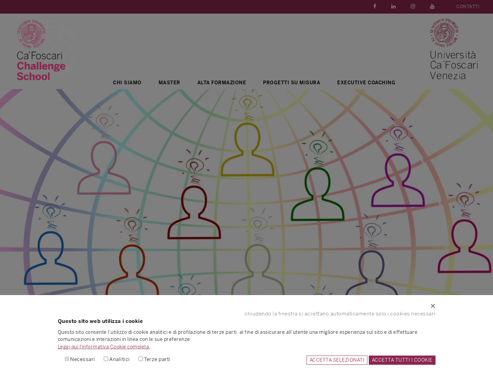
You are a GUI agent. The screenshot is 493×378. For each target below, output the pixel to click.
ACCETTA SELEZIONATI (337, 360)
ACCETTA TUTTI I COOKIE (402, 360)
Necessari (82, 359)
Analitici (119, 359)
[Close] (247, 306)
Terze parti (157, 359)
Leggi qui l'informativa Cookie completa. (104, 347)
